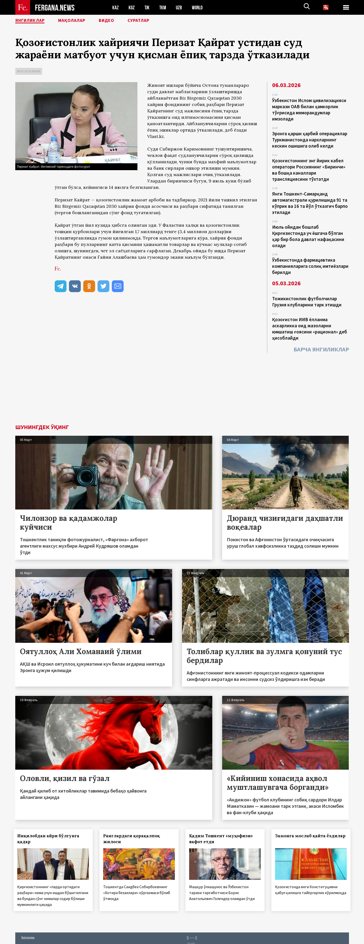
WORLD (199, 7)
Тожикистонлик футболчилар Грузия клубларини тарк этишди (307, 296)
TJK (147, 7)
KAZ (115, 7)
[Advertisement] (182, 380)
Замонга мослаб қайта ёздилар (302, 832)
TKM (163, 7)
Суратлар (152, 20)
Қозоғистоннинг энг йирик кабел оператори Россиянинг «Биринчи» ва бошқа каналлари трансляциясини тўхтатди (308, 168)
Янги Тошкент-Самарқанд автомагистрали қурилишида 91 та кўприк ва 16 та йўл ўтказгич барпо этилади (310, 200)
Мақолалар (79, 20)
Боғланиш (27, 929)
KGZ (132, 7)
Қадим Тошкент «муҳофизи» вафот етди (222, 832)
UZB (180, 7)
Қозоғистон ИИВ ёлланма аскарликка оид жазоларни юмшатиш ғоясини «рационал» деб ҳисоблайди (309, 322)
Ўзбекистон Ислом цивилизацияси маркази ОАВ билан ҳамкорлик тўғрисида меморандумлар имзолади (309, 109)
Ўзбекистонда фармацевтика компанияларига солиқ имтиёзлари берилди (310, 261)
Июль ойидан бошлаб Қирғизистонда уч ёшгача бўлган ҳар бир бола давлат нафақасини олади (308, 232)
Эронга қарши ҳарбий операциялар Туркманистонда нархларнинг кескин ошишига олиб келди (309, 138)
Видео (117, 20)
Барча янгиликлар (321, 342)
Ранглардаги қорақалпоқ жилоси (133, 832)
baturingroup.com (221, 938)
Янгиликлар (32, 20)
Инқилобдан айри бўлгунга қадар (50, 832)
